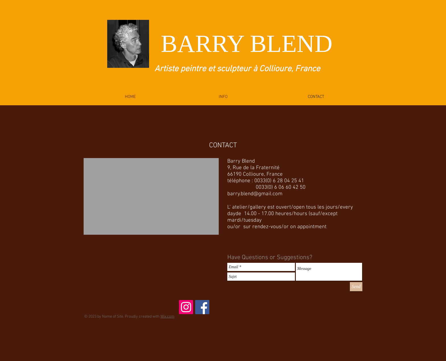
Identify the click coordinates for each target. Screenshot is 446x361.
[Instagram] (186, 307)
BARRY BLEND (246, 43)
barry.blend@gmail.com (254, 194)
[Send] (356, 286)
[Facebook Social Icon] (202, 307)
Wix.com (167, 316)
